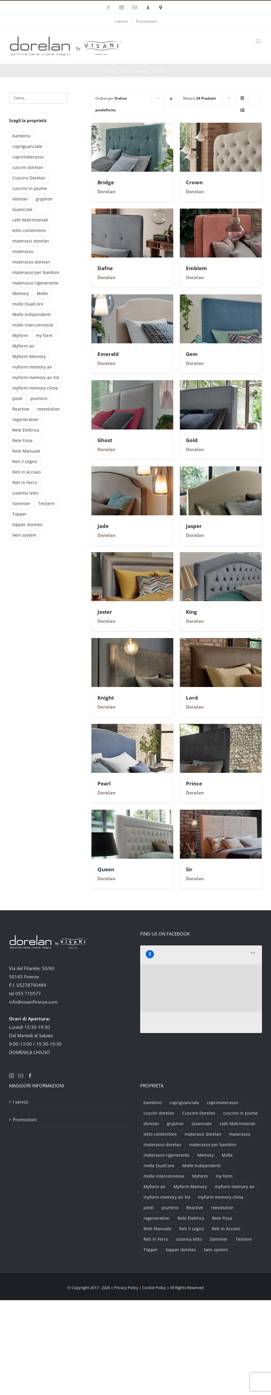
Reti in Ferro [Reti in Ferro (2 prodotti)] (24, 482)
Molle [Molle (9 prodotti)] (42, 293)
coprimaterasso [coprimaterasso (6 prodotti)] (28, 157)
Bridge (105, 182)
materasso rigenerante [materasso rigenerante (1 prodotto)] (35, 283)
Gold (192, 440)
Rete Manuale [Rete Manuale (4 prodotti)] (26, 451)
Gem (192, 354)
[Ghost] (132, 384)
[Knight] (132, 642)
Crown (194, 182)
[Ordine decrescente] (171, 98)
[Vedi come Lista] (242, 110)
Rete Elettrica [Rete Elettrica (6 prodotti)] (25, 430)
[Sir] (221, 814)
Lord (192, 697)
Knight (105, 697)
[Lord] (221, 642)
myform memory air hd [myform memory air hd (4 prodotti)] (35, 377)
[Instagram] (11, 1075)
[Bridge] (132, 127)
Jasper (194, 526)
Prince (194, 783)
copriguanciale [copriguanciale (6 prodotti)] (27, 146)
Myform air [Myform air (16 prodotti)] (23, 346)
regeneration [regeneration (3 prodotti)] (25, 419)
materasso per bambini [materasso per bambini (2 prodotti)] (36, 272)
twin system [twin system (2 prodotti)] (24, 535)
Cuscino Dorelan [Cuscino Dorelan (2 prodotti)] (28, 178)
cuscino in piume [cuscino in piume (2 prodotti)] (29, 188)
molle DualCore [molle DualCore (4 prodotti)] (27, 304)
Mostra (199, 98)
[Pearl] (132, 728)
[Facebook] (30, 1075)
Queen (105, 869)
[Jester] (132, 556)
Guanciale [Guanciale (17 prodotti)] (22, 209)
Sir (189, 869)
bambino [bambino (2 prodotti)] (21, 136)
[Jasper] (221, 471)
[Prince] (221, 728)
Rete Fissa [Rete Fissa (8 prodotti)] (22, 440)
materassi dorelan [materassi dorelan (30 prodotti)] (30, 241)
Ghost (104, 440)
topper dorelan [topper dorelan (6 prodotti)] (27, 524)
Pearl (104, 783)
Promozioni (25, 1119)
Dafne (105, 268)
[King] (221, 556)
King (191, 611)
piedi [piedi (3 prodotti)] (17, 398)
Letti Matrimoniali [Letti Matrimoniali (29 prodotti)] (30, 220)
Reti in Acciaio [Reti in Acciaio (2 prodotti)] (26, 472)
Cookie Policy (154, 1287)
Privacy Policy (126, 1287)
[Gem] (221, 299)
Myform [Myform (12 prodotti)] (20, 335)
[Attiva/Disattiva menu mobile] (259, 41)
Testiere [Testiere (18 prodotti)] (46, 503)
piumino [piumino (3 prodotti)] (38, 398)
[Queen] (132, 814)
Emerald (108, 354)
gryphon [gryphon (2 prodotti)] (44, 199)
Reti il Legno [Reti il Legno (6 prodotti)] (24, 461)
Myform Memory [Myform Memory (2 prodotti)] (29, 356)
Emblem (196, 268)
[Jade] (132, 471)
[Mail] (20, 1075)
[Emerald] (132, 299)
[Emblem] (221, 213)
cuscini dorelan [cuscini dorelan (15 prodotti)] (27, 167)
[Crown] (221, 127)
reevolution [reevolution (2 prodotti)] (48, 409)
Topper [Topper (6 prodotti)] (19, 514)
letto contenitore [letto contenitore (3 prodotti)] (29, 230)
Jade (103, 526)
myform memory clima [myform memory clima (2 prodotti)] (35, 388)
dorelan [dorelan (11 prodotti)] (20, 199)
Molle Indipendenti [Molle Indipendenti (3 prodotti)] (31, 314)
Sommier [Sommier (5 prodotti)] (21, 503)
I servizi (20, 1102)
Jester (104, 611)
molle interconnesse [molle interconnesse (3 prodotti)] (32, 325)
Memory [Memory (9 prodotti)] (20, 293)
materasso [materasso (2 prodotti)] (22, 251)
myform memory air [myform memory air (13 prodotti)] (32, 367)
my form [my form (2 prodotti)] (44, 335)
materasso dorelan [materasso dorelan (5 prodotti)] (31, 262)
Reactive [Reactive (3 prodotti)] (20, 409)
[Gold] (221, 384)
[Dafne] (132, 213)
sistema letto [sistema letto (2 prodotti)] (25, 493)
